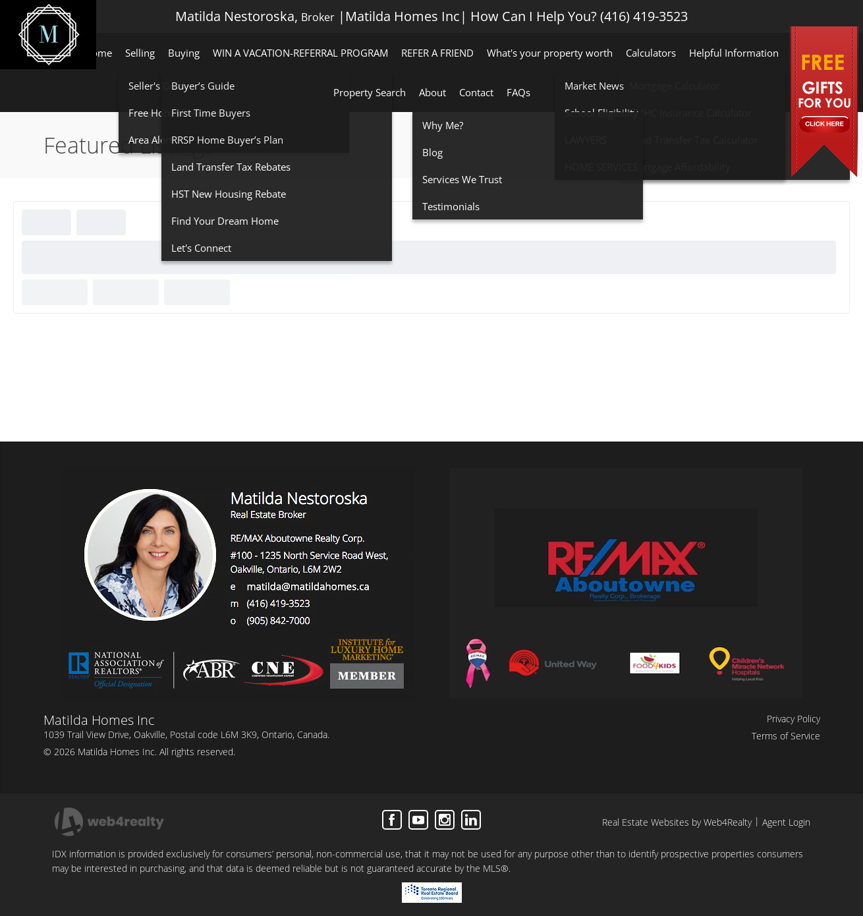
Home (723, 146)
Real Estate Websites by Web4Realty (677, 822)
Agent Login (786, 822)
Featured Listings (781, 146)
